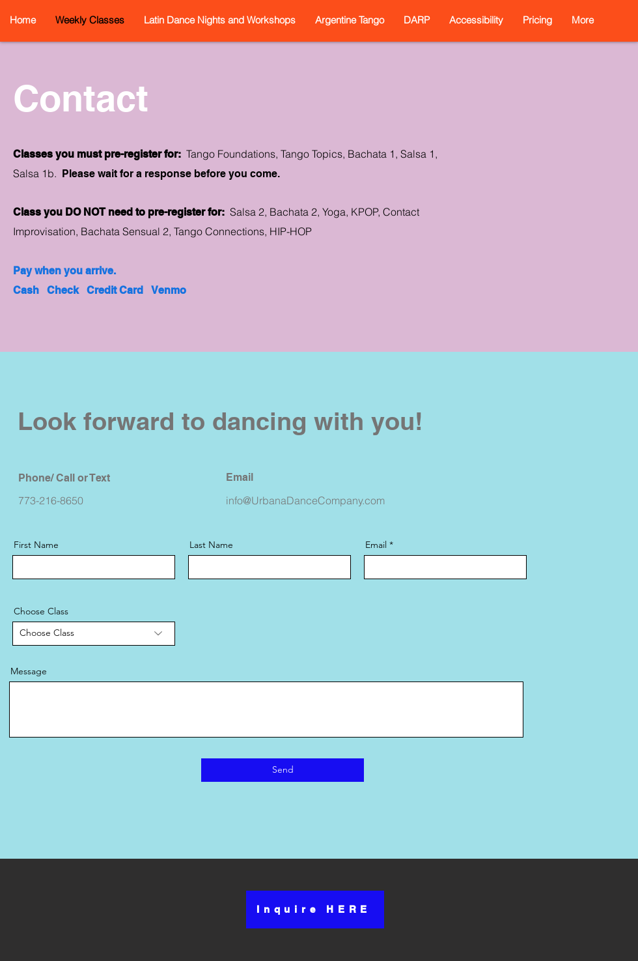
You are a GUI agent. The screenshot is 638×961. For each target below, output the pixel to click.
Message (28, 671)
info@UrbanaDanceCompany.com (305, 500)
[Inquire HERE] (315, 909)
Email (376, 544)
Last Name (211, 544)
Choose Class (41, 611)
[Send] (282, 770)
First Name (36, 544)
